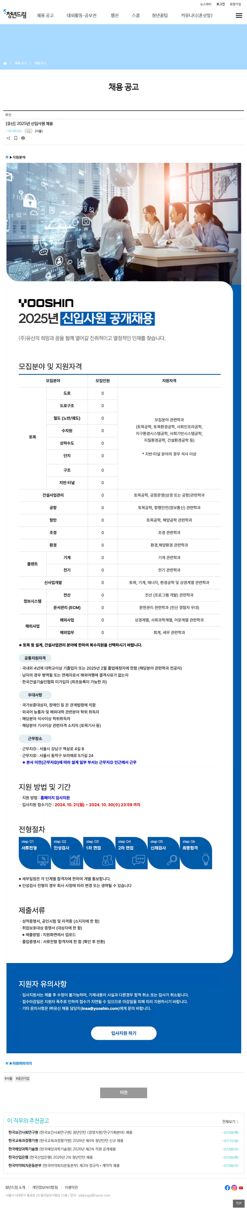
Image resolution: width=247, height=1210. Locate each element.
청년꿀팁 (160, 15)
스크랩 (15, 138)
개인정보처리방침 (45, 1187)
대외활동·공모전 (82, 15)
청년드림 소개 (15, 1187)
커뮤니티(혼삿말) (197, 15)
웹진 (115, 15)
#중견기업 (22, 1079)
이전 (123, 1092)
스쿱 (136, 15)
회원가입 (235, 4)
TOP (239, 1203)
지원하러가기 (22, 1063)
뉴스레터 (206, 4)
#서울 (8, 1079)
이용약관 (71, 1187)
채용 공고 (45, 15)
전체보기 (228, 1122)
